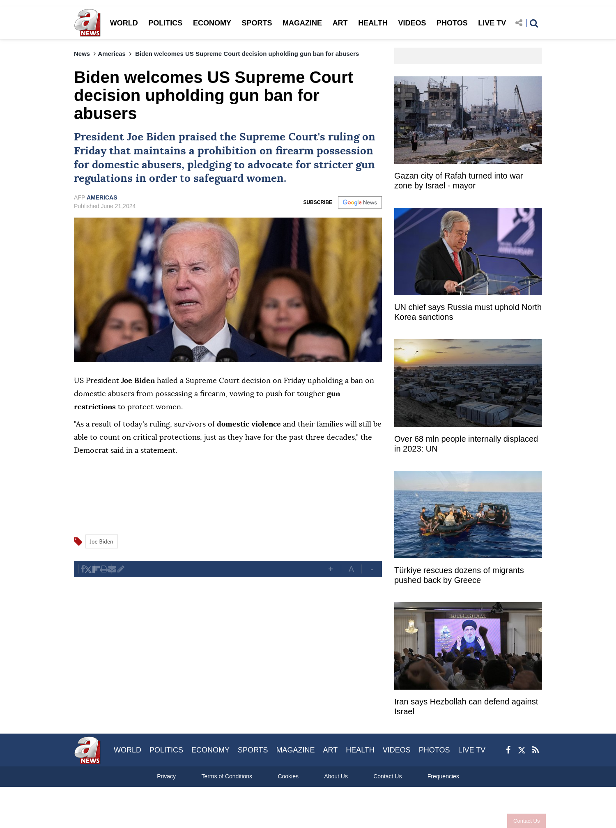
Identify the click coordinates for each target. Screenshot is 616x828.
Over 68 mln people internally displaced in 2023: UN (466, 443)
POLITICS (165, 23)
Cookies (288, 776)
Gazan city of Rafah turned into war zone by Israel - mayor (458, 180)
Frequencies (443, 776)
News (82, 53)
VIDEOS (412, 23)
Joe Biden (151, 137)
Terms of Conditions (226, 776)
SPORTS (256, 23)
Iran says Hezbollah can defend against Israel (466, 706)
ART (340, 23)
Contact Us (523, 821)
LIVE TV (492, 23)
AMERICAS (102, 197)
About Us (336, 776)
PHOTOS (452, 23)
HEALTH (373, 23)
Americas (112, 53)
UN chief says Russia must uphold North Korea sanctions (468, 312)
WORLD (124, 23)
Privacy (166, 776)
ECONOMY (212, 23)
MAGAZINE (302, 23)
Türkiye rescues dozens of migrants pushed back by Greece (459, 575)
